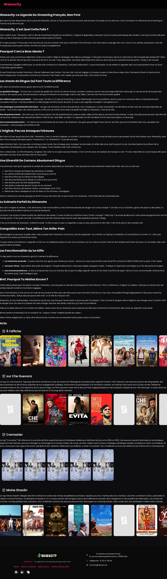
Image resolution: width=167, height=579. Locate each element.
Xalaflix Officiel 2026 (60, 566)
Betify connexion (28, 566)
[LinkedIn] (22, 572)
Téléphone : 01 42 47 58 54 (100, 560)
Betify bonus (43, 566)
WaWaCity (28, 561)
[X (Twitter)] (28, 572)
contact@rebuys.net (98, 565)
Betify (16, 566)
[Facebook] (16, 572)
